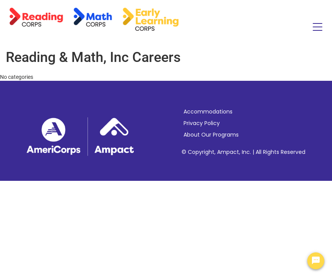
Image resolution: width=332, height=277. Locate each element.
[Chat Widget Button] (315, 260)
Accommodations (208, 111)
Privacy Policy (202, 123)
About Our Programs (211, 134)
